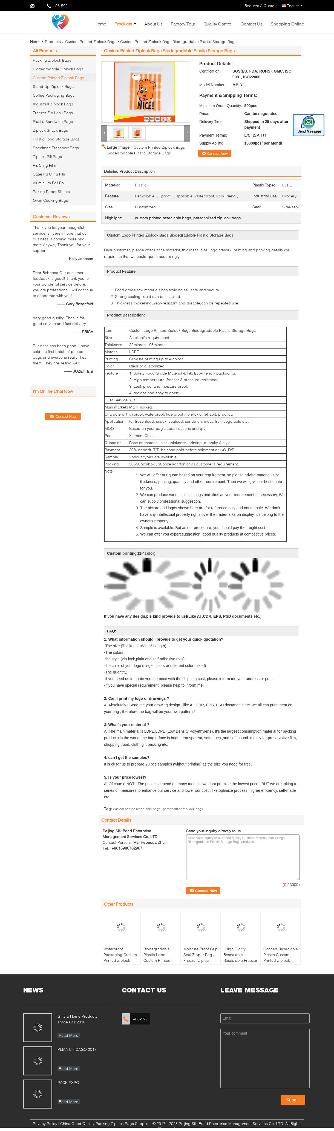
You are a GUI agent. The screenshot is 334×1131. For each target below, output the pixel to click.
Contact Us (252, 23)
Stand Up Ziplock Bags (53, 86)
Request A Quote (259, 5)
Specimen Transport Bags (56, 147)
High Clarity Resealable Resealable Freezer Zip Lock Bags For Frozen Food (240, 960)
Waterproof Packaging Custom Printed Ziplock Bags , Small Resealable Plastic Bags (120, 963)
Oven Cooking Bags (50, 200)
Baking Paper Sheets (51, 191)
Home (100, 23)
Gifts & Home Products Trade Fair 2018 (77, 1019)
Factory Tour (183, 23)
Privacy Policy (45, 1123)
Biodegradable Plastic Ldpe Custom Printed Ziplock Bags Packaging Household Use (157, 963)
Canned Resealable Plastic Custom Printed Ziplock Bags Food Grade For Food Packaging (280, 963)
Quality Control (217, 23)
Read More (68, 1035)
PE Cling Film (44, 165)
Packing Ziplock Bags (52, 60)
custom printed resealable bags (136, 809)
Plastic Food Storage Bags (56, 139)
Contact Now (217, 153)
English (295, 5)
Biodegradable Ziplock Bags (58, 69)
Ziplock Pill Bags (47, 156)
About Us (153, 23)
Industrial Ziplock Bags (53, 104)
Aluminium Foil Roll (49, 182)
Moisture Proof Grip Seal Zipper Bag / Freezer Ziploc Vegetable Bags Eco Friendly (200, 960)
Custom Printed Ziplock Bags (90, 41)
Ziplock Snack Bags (50, 130)
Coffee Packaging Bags (53, 95)
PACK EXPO (68, 1082)
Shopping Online (287, 23)
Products (123, 23)
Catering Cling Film (49, 174)
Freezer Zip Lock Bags (53, 112)
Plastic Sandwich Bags (53, 121)
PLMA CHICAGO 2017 (77, 1049)
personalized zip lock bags (183, 809)
